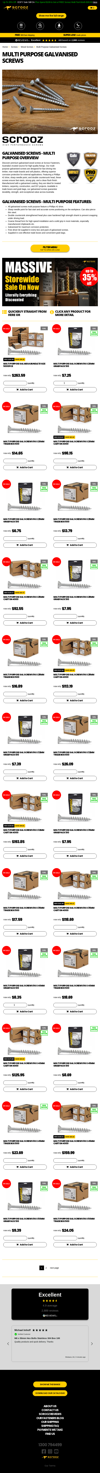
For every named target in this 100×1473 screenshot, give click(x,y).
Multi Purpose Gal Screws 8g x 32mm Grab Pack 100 (23, 753)
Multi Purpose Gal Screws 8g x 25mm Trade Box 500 (73, 520)
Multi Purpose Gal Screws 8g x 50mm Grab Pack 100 (23, 1220)
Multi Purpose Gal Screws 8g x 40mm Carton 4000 (24, 1064)
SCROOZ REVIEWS (50, 1414)
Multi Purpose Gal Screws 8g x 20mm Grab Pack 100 (73, 365)
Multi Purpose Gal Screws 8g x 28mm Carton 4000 (73, 676)
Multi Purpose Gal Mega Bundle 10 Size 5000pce (24, 365)
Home (5, 47)
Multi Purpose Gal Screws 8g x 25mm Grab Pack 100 (23, 520)
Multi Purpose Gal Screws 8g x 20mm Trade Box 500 (23, 442)
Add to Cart (24, 389)
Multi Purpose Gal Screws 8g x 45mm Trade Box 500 (23, 1142)
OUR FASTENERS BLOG (50, 1418)
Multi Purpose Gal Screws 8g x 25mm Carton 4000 (23, 598)
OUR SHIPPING (50, 1422)
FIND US (50, 1434)
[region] (50, 1344)
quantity (31, 383)
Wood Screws (27, 47)
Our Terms (50, 1465)
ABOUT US (50, 1406)
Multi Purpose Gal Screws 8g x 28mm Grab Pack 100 (73, 598)
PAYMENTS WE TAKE (50, 1430)
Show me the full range (51, 15)
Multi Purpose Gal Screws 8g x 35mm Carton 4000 (73, 909)
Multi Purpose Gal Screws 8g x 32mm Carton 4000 (23, 831)
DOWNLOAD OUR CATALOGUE (50, 1393)
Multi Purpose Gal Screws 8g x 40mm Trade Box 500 (74, 987)
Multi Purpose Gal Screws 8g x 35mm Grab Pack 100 (73, 831)
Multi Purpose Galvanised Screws (51, 47)
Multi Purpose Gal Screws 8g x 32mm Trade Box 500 (73, 753)
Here (95, 2)
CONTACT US (50, 1410)
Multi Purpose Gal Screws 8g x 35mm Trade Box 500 (23, 909)
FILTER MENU (50, 248)
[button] (8, 1343)
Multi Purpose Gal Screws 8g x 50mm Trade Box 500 (74, 1220)
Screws (14, 47)
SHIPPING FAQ (50, 1426)
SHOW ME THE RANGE (50, 1384)
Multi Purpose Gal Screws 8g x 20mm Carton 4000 (73, 442)
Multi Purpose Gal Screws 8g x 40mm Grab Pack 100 (24, 987)
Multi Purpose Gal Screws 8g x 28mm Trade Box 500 (23, 676)
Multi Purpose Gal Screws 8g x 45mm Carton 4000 (74, 1142)
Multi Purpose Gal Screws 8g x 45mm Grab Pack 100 (74, 1064)
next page (54, 1268)
